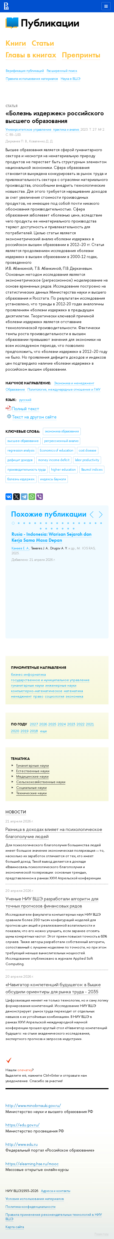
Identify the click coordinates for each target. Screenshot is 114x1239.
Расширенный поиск (62, 71)
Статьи (43, 43)
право (38, 696)
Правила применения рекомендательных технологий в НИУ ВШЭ (53, 1216)
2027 (34, 724)
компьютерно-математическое (36, 690)
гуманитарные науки (27, 685)
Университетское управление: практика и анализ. (42, 129)
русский (25, 400)
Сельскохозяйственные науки (40, 781)
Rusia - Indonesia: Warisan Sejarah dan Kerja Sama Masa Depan (51, 537)
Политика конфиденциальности (30, 1206)
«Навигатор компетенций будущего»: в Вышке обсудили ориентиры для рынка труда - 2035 (53, 988)
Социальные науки (31, 787)
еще (43, 730)
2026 (43, 724)
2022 (81, 724)
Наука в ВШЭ (70, 79)
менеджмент (21, 696)
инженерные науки (60, 685)
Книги (15, 43)
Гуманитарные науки (32, 765)
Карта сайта (14, 1227)
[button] (13, 523)
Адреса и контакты (55, 1190)
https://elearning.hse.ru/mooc (32, 1163)
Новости (15, 812)
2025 (52, 724)
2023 (71, 724)
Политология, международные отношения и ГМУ (64, 389)
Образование (15, 389)
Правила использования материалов (32, 79)
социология (54, 696)
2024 (62, 724)
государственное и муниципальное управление (50, 679)
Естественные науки (32, 770)
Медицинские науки (32, 776)
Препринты (81, 55)
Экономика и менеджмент (74, 383)
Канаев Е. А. (20, 548)
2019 (25, 730)
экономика (74, 696)
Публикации (50, 23)
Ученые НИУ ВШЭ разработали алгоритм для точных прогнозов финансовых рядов (51, 902)
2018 (34, 730)
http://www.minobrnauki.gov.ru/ (33, 1105)
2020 (15, 730)
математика (73, 690)
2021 (90, 724)
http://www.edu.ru (21, 1144)
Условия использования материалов (34, 1198)
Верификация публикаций (25, 71)
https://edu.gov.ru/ (22, 1124)
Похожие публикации (49, 514)
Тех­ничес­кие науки (31, 792)
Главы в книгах (30, 55)
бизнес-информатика (28, 674)
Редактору (101, 1234)
